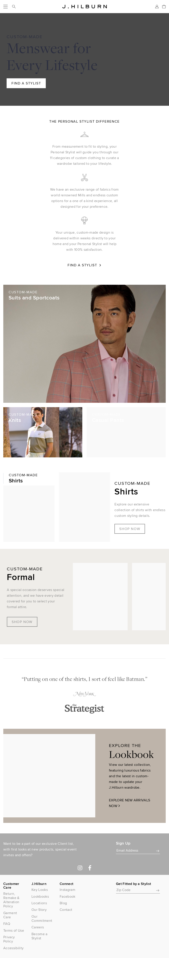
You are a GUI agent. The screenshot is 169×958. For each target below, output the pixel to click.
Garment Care (10, 915)
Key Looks (39, 890)
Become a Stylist (39, 936)
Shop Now (129, 528)
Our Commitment (41, 918)
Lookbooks (40, 896)
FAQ (6, 924)
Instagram (67, 890)
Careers (37, 927)
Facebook (67, 896)
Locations (39, 903)
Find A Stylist (26, 83)
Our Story (39, 910)
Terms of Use (13, 930)
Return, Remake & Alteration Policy (11, 900)
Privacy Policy (9, 939)
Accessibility (13, 948)
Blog (63, 903)
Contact (66, 910)
